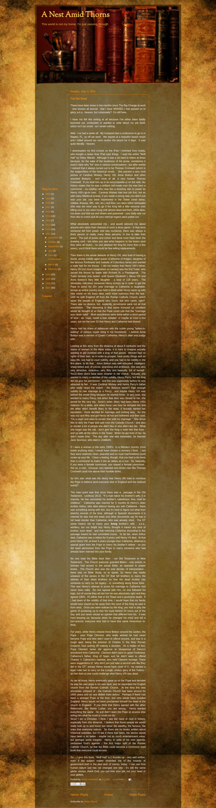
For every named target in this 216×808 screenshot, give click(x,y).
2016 (48, 211)
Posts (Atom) (90, 801)
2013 (48, 225)
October (52, 242)
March (51, 264)
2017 (48, 207)
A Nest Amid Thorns (75, 15)
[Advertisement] (52, 135)
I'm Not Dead (79, 98)
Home (108, 794)
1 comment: (119, 779)
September (54, 246)
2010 (48, 274)
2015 (48, 216)
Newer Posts (79, 794)
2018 (48, 203)
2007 (48, 287)
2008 (48, 283)
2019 (48, 198)
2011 (48, 234)
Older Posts (137, 794)
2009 (48, 279)
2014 (48, 220)
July (50, 251)
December (53, 237)
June (51, 255)
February (53, 269)
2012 (48, 229)
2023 (48, 194)
